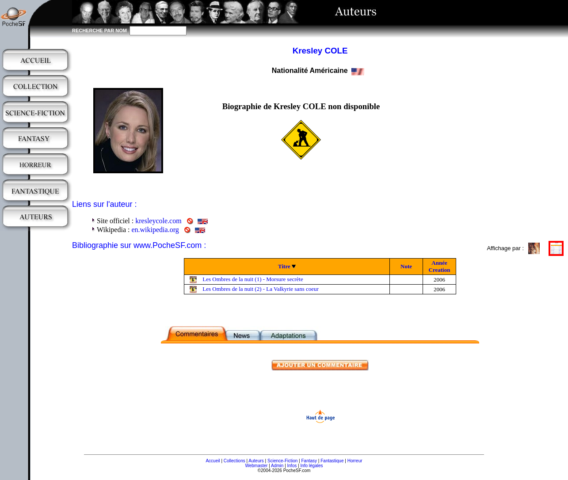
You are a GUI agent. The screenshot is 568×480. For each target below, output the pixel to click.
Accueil (213, 460)
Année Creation (439, 266)
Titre (284, 266)
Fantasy (309, 460)
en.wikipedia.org (155, 229)
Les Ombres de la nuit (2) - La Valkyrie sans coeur (260, 289)
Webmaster (256, 465)
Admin (277, 465)
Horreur (354, 460)
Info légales (311, 465)
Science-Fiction (282, 460)
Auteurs (255, 460)
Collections (234, 460)
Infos (292, 465)
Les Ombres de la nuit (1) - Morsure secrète (252, 279)
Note (406, 266)
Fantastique (331, 460)
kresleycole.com (158, 221)
